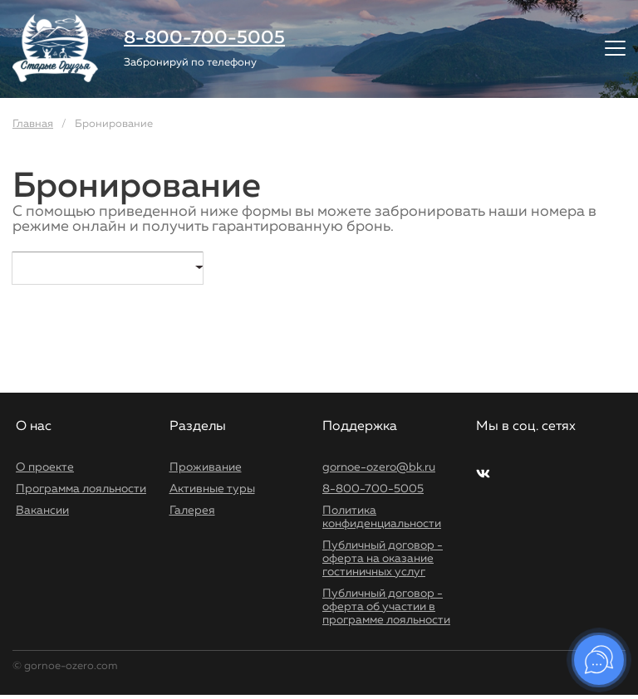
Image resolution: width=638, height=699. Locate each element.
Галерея (192, 510)
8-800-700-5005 (204, 38)
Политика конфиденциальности (381, 517)
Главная (32, 124)
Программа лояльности (81, 489)
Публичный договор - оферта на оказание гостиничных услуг (382, 559)
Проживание (205, 467)
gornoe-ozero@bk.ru (378, 467)
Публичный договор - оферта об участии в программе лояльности (386, 607)
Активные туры (212, 489)
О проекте (45, 467)
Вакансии (42, 510)
